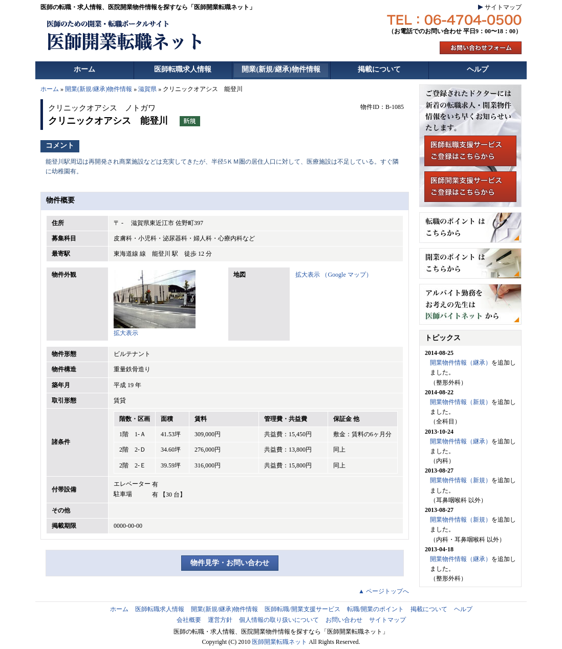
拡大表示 (155, 330)
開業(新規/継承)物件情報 (281, 69)
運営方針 (220, 619)
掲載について (379, 69)
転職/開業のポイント (375, 609)
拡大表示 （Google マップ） (333, 274)
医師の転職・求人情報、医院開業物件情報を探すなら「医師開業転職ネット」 (147, 7)
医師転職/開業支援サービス (302, 609)
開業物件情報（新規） (460, 402)
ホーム (84, 69)
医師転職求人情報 (182, 69)
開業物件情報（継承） (460, 362)
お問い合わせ (344, 619)
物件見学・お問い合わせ (229, 563)
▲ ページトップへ (383, 591)
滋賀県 (147, 89)
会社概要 (189, 619)
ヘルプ (477, 69)
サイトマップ (503, 7)
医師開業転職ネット (279, 641)
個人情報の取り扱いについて (279, 619)
